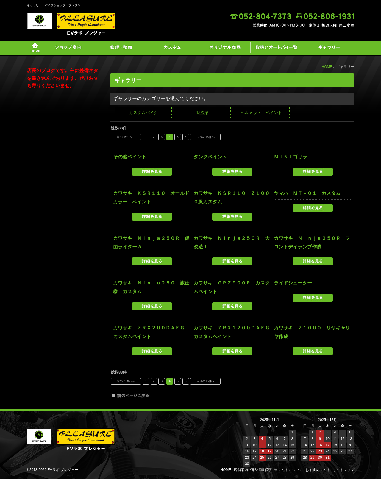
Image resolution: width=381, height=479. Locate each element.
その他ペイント (129, 156)
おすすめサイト (317, 470)
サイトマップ (343, 470)
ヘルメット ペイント (261, 112)
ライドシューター (293, 282)
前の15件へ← (126, 137)
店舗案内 (241, 470)
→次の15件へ (205, 137)
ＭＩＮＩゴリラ (290, 156)
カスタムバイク (143, 112)
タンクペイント (210, 156)
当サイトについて (288, 470)
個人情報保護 (261, 470)
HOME (326, 67)
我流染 (202, 112)
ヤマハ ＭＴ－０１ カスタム (307, 193)
